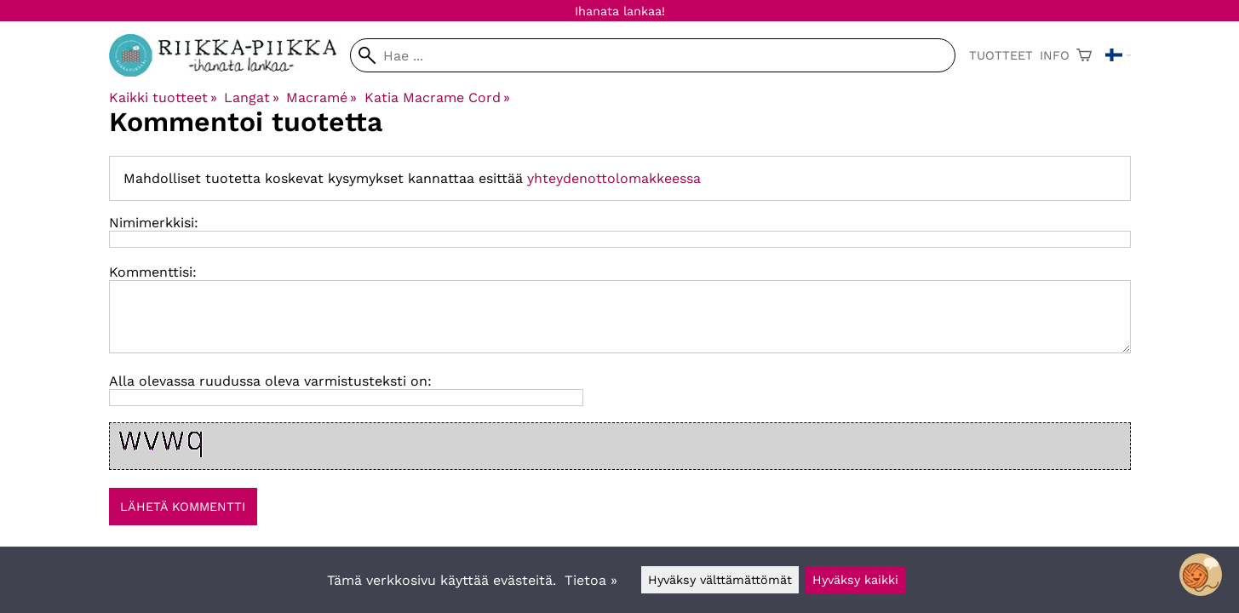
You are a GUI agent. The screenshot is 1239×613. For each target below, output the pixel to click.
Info (1055, 55)
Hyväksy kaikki (855, 580)
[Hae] (652, 55)
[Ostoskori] (1084, 55)
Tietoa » (591, 580)
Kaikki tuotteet (163, 97)
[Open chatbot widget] (1200, 574)
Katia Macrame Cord (437, 97)
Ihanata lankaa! (620, 11)
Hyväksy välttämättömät (720, 580)
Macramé (321, 97)
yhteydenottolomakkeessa (614, 178)
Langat (251, 97)
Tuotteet (1001, 55)
